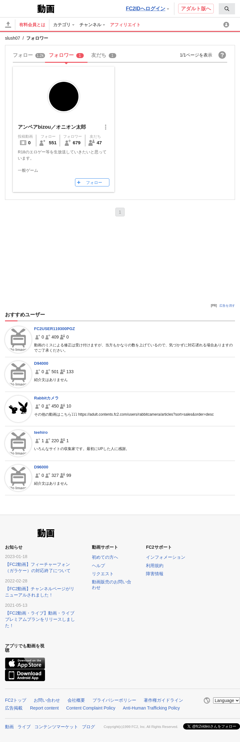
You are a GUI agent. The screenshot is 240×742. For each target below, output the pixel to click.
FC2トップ (15, 700)
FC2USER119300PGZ (54, 328)
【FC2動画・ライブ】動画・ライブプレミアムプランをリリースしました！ (40, 619)
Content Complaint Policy (90, 707)
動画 (9, 726)
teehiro (41, 432)
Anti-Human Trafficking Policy (151, 707)
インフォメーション (165, 557)
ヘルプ (98, 565)
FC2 (20, 8)
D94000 (41, 363)
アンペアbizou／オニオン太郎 (52, 127)
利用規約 (154, 565)
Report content (44, 707)
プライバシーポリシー (114, 700)
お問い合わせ (47, 700)
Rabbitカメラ (46, 398)
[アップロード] (8, 24)
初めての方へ (105, 557)
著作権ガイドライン (163, 700)
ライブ (24, 726)
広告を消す (227, 305)
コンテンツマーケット (56, 726)
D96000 (41, 467)
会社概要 (76, 700)
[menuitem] (227, 8)
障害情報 (154, 573)
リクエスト (103, 573)
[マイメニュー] (227, 24)
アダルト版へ (196, 8)
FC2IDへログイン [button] (147, 8)
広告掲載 (13, 707)
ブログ (88, 726)
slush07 (12, 38)
